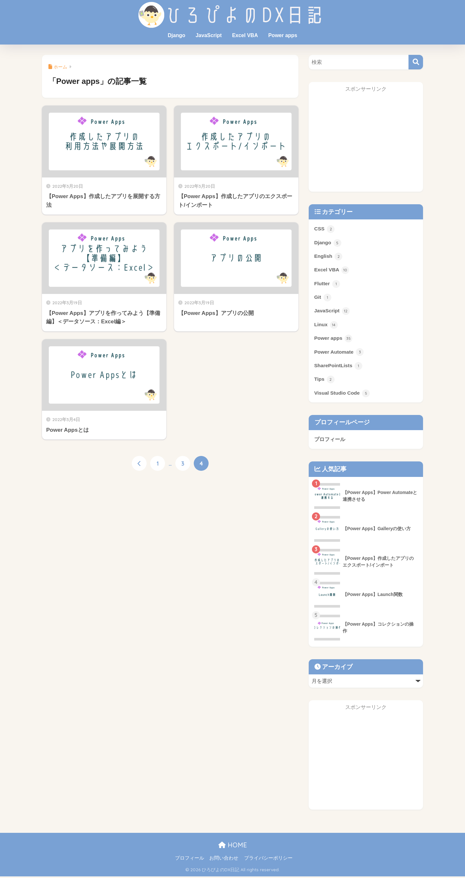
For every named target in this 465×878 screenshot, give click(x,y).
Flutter (327, 284)
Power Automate (339, 353)
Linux (326, 325)
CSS (324, 229)
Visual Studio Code (342, 395)
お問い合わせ (223, 859)
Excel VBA (245, 35)
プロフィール (329, 440)
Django (176, 35)
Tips (324, 381)
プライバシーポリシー (268, 859)
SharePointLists (338, 367)
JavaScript (209, 35)
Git (322, 298)
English (328, 257)
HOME (232, 846)
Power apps (282, 35)
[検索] (415, 62)
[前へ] (139, 463)
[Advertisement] (366, 144)
